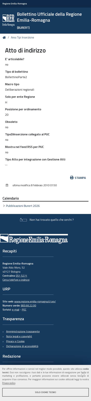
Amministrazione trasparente (23, 331)
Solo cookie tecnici (45, 392)
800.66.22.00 (28, 305)
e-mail (15, 309)
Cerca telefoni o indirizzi (16, 280)
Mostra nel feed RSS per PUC (24, 147)
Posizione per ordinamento (23, 109)
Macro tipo (12, 84)
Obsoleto (11, 121)
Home (5, 37)
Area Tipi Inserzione (22, 37)
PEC (24, 309)
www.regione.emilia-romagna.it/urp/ (35, 301)
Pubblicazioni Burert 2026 (23, 205)
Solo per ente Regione (20, 96)
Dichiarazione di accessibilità (22, 346)
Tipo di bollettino (16, 71)
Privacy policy (8, 383)
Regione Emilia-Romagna (15, 3)
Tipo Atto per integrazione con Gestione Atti (35, 159)
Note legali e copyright (19, 336)
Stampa (78, 178)
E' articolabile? (14, 59)
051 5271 (21, 276)
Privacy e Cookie (15, 341)
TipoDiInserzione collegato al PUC (27, 134)
